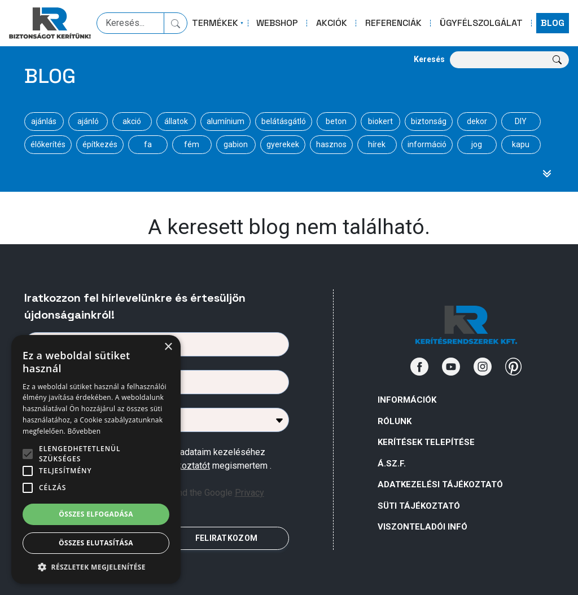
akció (131, 121)
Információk (407, 400)
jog (476, 144)
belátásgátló (283, 121)
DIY (521, 121)
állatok (176, 121)
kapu (520, 144)
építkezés (99, 144)
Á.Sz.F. (392, 464)
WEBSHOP (277, 23)
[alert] (96, 459)
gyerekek (282, 144)
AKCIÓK (331, 23)
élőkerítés (47, 144)
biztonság (428, 121)
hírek (377, 144)
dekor (477, 121)
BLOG (552, 23)
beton (336, 121)
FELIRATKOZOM (226, 538)
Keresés (429, 59)
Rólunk (394, 421)
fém (191, 144)
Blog (50, 76)
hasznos (331, 144)
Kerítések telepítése (426, 442)
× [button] (168, 347)
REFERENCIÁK (393, 23)
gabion (236, 144)
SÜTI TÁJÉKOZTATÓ (419, 506)
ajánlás (43, 121)
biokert (380, 121)
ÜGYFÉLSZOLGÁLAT (481, 23)
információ (427, 144)
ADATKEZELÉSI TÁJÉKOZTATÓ (440, 484)
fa (148, 144)
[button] (96, 566)
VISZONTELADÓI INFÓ (422, 527)
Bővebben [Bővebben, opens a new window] (83, 431)
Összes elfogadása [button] (96, 514)
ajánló (88, 121)
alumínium (225, 121)
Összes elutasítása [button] (96, 543)
